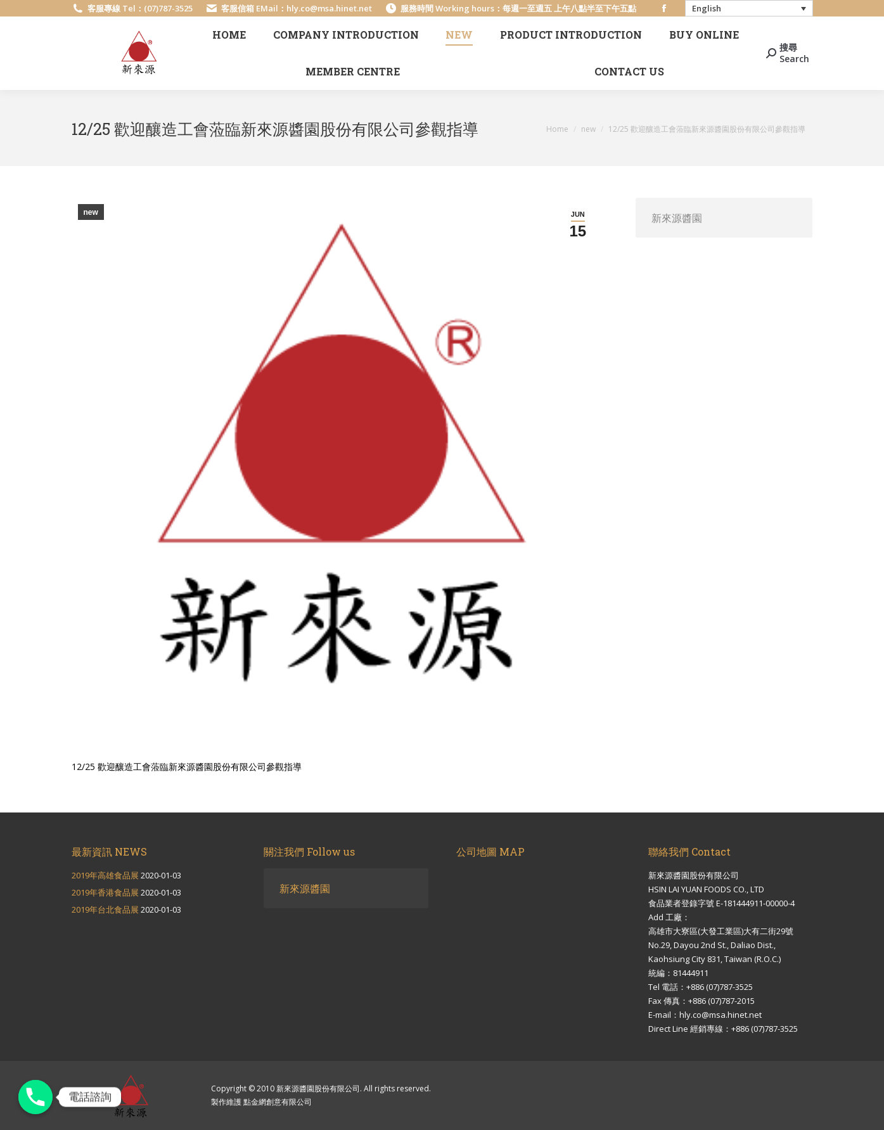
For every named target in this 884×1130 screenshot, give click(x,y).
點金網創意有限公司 (277, 1101)
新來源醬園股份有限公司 (318, 1088)
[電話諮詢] (35, 1097)
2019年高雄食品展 (105, 875)
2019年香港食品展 (105, 892)
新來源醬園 (676, 217)
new (91, 212)
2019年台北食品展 (105, 909)
